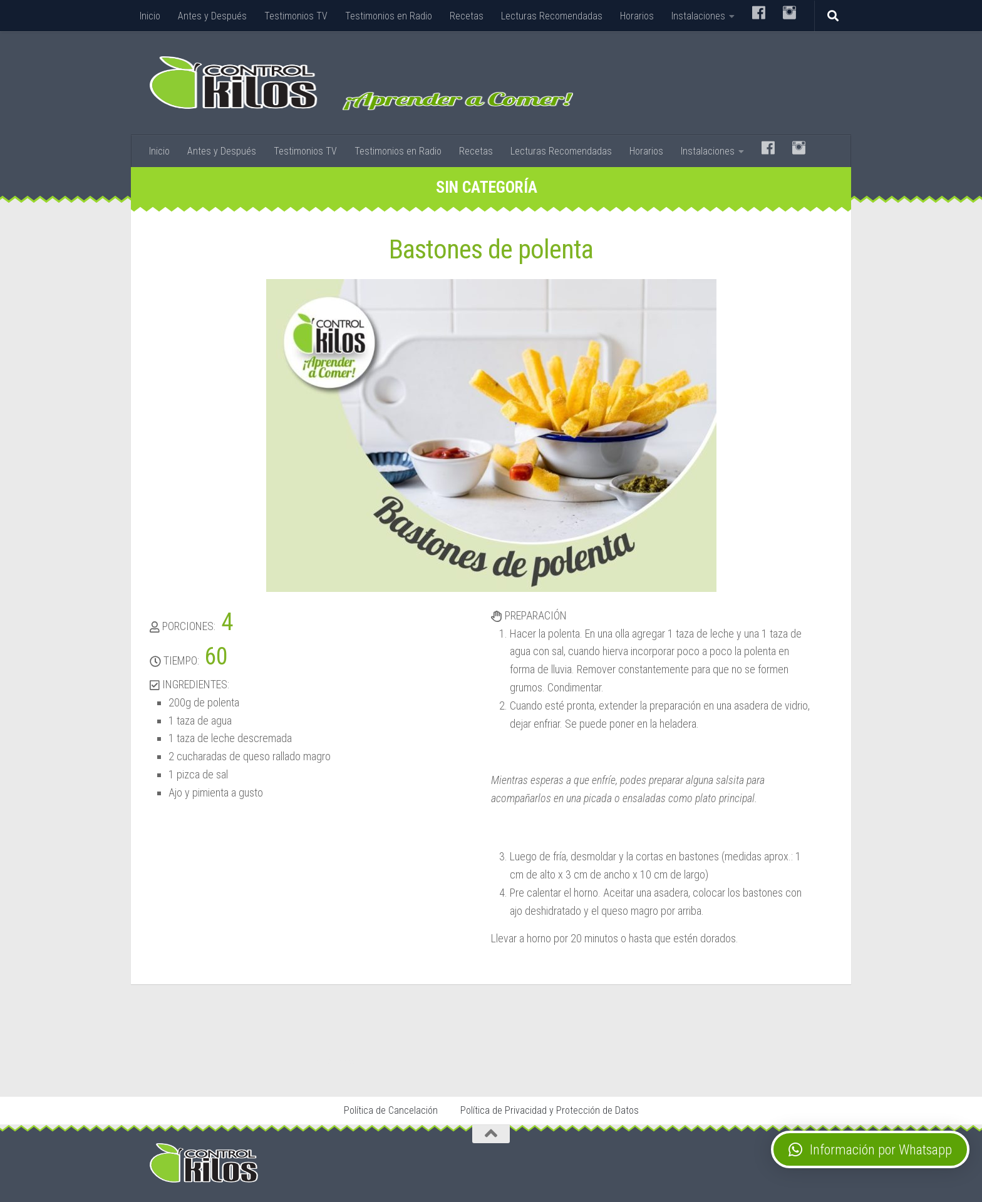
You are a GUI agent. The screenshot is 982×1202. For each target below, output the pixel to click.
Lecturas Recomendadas (551, 16)
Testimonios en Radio (388, 16)
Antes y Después (212, 16)
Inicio (150, 16)
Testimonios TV (296, 16)
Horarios (637, 16)
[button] (870, 1149)
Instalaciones (698, 16)
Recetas (466, 16)
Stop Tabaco (338, 1060)
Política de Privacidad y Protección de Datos (549, 1110)
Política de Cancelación (391, 1110)
